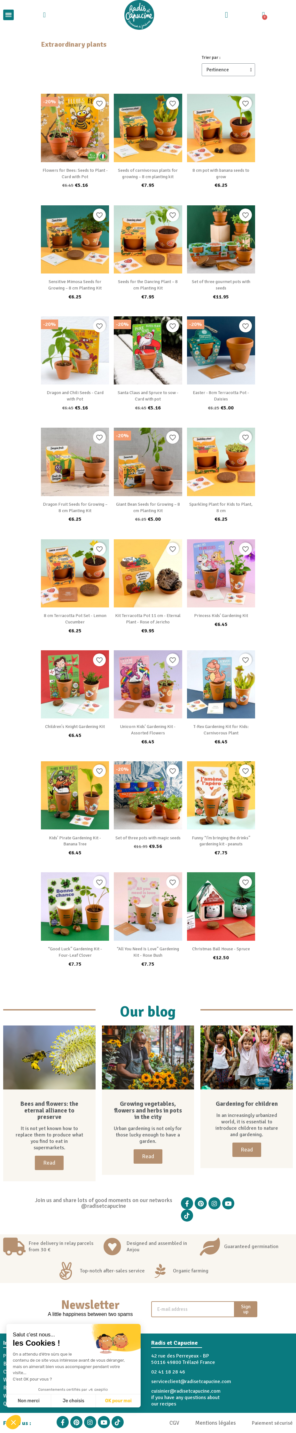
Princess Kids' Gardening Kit (221, 615)
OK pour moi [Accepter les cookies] (118, 1401)
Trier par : (211, 57)
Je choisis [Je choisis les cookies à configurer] (73, 1401)
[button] (13, 1422)
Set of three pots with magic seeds (148, 838)
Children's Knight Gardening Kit (75, 726)
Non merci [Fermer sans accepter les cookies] (28, 1401)
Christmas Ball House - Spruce (221, 949)
